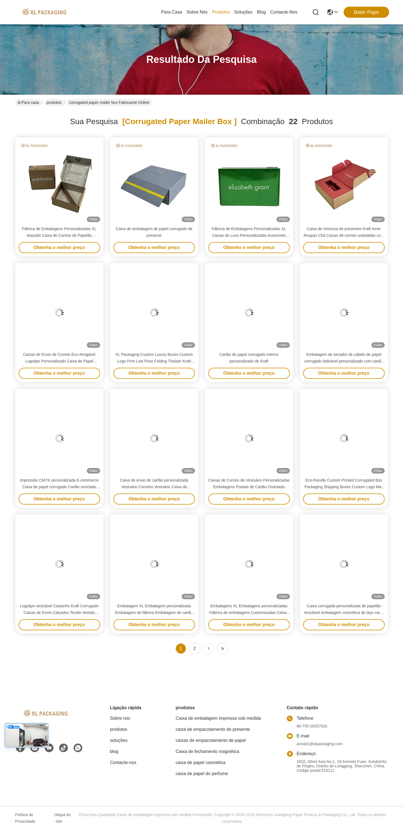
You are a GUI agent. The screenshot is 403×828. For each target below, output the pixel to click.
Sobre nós (197, 12)
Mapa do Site (62, 818)
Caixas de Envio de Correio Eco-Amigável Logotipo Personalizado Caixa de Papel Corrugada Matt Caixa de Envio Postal (59, 361)
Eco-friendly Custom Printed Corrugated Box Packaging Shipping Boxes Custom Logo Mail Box (344, 487)
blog (261, 12)
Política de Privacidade (25, 818)
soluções (243, 12)
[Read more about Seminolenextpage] (209, 649)
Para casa (171, 12)
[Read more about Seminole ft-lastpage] (222, 649)
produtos (221, 12)
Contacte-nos (283, 12)
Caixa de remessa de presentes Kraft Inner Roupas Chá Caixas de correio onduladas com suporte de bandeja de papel (344, 235)
